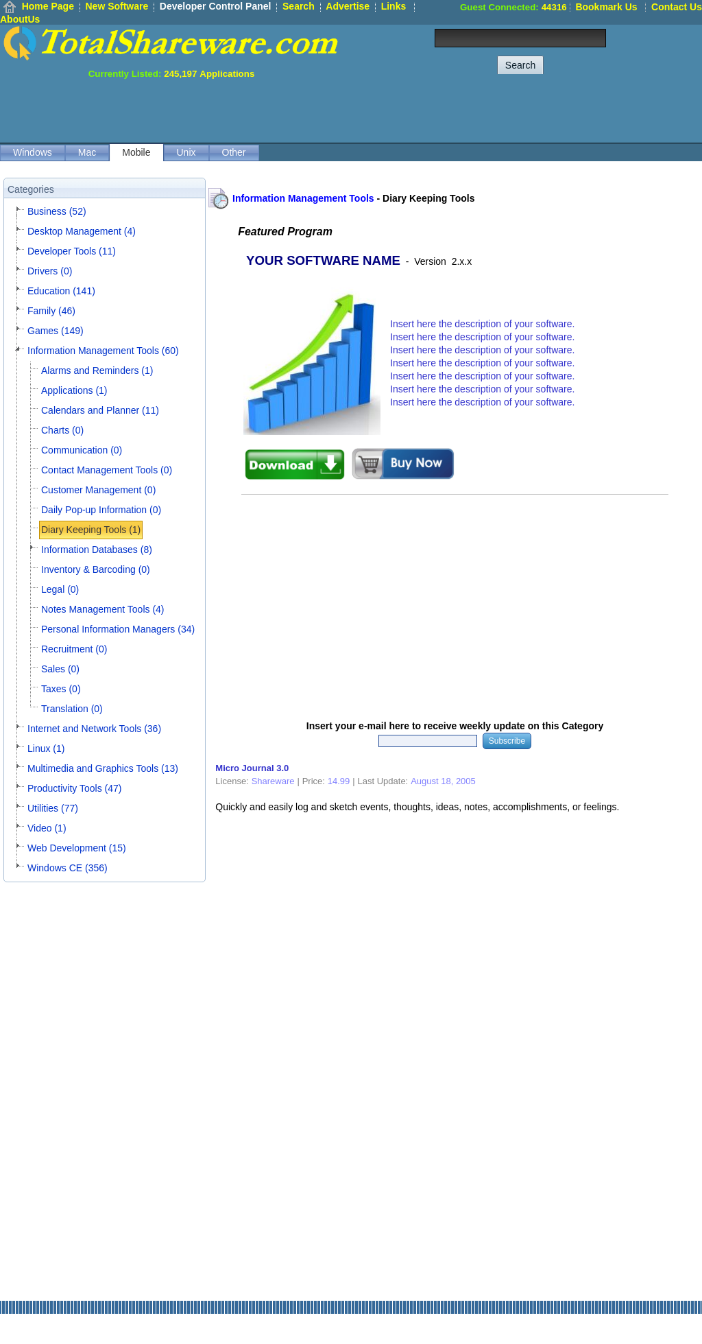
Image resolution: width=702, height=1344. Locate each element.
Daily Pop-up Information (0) (101, 509)
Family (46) (51, 310)
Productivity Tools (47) (74, 788)
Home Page (48, 6)
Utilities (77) (52, 808)
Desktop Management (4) (81, 231)
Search (298, 6)
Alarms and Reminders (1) (97, 370)
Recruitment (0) (74, 649)
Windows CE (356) (67, 867)
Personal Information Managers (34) (118, 629)
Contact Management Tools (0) (106, 469)
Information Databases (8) (96, 549)
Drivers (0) (49, 271)
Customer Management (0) (98, 489)
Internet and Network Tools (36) (94, 728)
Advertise (348, 6)
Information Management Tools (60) (103, 350)
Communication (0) (81, 450)
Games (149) (55, 330)
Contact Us (676, 6)
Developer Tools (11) (71, 251)
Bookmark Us (606, 6)
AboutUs (20, 19)
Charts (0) (62, 430)
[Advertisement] (452, 110)
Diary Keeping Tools (428, 198)
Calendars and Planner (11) (100, 410)
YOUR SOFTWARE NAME (323, 260)
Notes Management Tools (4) (103, 609)
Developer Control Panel (215, 6)
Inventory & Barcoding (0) (95, 569)
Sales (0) (60, 668)
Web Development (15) (76, 847)
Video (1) (46, 828)
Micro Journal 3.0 (252, 768)
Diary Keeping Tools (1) (91, 529)
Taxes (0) (61, 688)
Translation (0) (72, 708)
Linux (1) (45, 748)
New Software (116, 6)
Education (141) (61, 290)
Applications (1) (74, 390)
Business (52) (56, 211)
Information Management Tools (303, 198)
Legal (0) (60, 589)
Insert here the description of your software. (482, 323)
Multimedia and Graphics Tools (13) (102, 768)
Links (394, 6)
